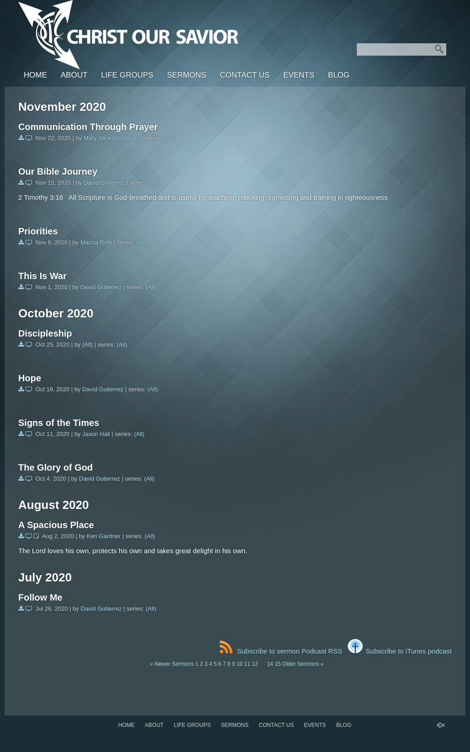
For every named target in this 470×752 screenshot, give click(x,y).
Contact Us (245, 75)
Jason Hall (96, 433)
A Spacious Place (56, 525)
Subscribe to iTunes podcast (400, 651)
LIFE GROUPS (127, 75)
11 (247, 664)
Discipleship (45, 333)
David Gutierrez (104, 182)
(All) (169, 138)
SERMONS (186, 75)
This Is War (42, 276)
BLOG (339, 75)
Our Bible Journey (57, 171)
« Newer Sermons (172, 664)
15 (278, 664)
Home (35, 75)
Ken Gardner (103, 536)
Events (298, 75)
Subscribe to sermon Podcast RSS (280, 651)
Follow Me (40, 597)
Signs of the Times (58, 423)
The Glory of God (55, 467)
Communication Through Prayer (88, 127)
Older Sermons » (303, 664)
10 (239, 664)
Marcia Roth (96, 242)
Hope (29, 378)
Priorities (38, 231)
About (74, 75)
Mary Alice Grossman (112, 138)
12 (255, 664)
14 (270, 664)
